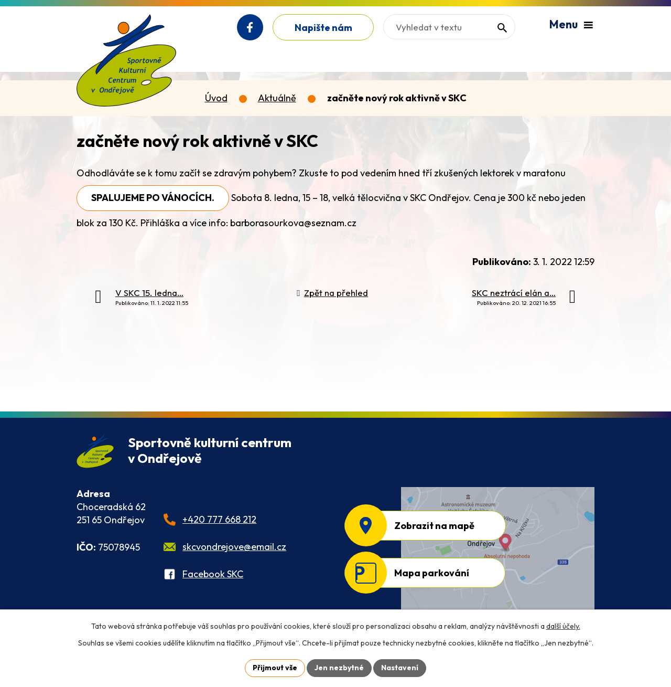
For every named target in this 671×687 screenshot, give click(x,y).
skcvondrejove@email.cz (234, 547)
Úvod (216, 98)
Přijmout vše (275, 667)
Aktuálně (277, 98)
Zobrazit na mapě (434, 526)
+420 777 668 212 (219, 519)
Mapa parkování (431, 573)
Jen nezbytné (339, 667)
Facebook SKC (212, 574)
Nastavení (399, 667)
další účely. (563, 626)
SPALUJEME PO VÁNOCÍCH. (152, 198)
